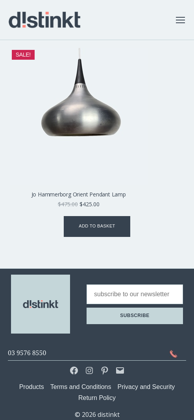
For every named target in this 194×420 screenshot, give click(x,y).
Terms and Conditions (80, 386)
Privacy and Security (146, 386)
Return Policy (97, 397)
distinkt (109, 414)
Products (31, 386)
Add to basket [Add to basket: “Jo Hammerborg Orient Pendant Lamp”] (97, 226)
